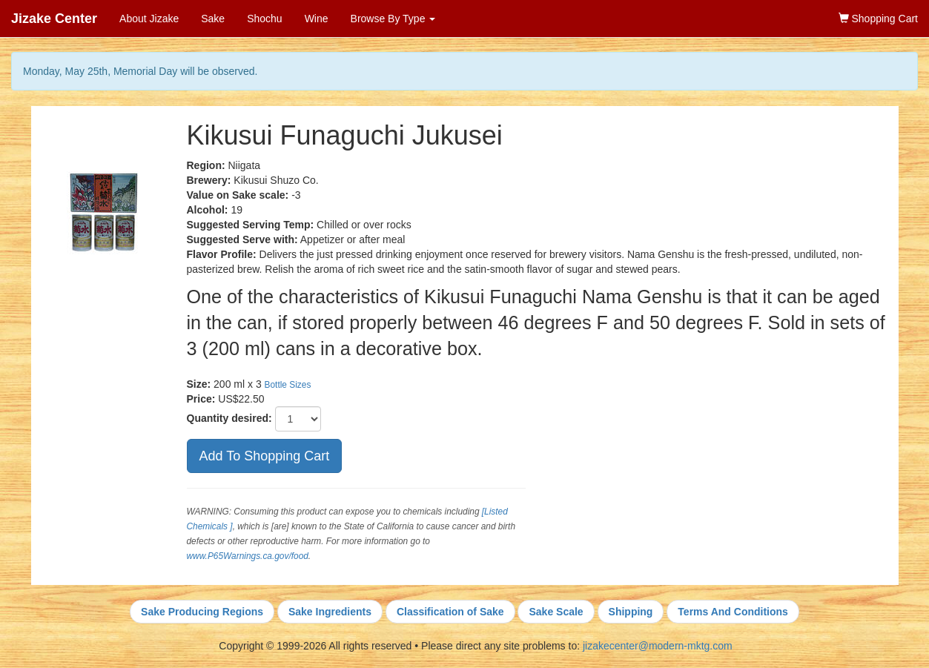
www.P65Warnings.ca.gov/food (247, 556)
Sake (213, 18)
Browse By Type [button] (393, 18)
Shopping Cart (878, 18)
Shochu (264, 18)
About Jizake (149, 18)
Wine (316, 18)
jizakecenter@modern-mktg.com (658, 646)
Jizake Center (54, 18)
